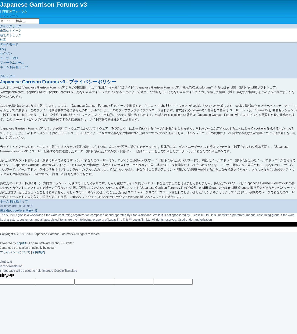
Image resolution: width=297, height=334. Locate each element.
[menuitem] (10, 30)
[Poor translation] (9, 276)
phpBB (21, 243)
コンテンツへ (9, 15)
